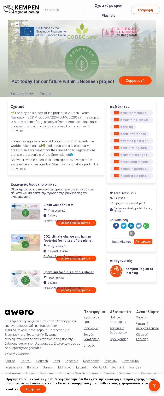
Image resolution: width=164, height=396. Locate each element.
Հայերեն (100, 367)
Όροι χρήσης (119, 339)
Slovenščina (130, 361)
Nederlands (91, 361)
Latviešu (82, 367)
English (10, 361)
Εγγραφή (145, 10)
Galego (48, 367)
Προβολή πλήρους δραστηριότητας (63, 220)
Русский (110, 361)
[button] (116, 226)
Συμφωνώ (35, 389)
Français (135, 367)
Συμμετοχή (135, 81)
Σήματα (45, 93)
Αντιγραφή (143, 241)
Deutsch (42, 361)
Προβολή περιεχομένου (76, 223)
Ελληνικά (64, 367)
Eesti (56, 361)
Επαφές (89, 345)
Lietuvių (25, 361)
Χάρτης (141, 317)
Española (71, 361)
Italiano (32, 367)
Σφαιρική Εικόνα (22, 93)
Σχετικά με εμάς (108, 5)
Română (118, 367)
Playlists (108, 15)
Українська (14, 367)
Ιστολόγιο (91, 328)
